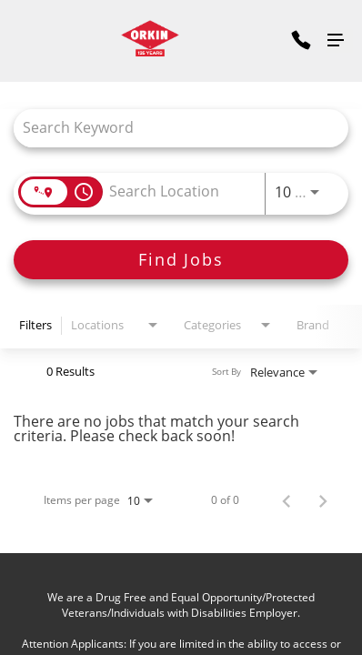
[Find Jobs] (181, 259)
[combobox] (172, 127)
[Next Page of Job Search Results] (323, 500)
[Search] (181, 259)
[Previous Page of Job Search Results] (286, 500)
